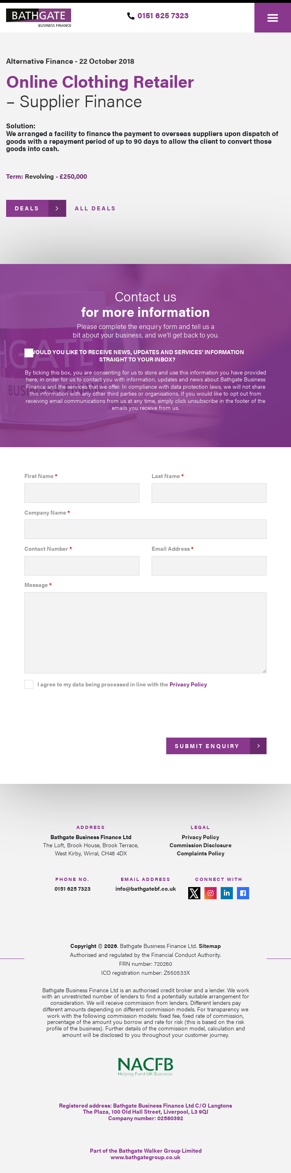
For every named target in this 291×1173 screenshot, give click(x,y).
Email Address (172, 548)
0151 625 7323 (163, 15)
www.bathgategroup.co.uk (145, 1157)
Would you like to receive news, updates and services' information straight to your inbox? (137, 355)
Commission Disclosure (200, 845)
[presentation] (86, 710)
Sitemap (210, 945)
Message (38, 585)
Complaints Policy (200, 853)
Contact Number (48, 548)
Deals (27, 208)
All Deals (95, 208)
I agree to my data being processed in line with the (122, 684)
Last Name (168, 476)
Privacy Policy (188, 684)
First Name (40, 476)
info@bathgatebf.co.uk (145, 888)
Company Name (47, 512)
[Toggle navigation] (272, 17)
